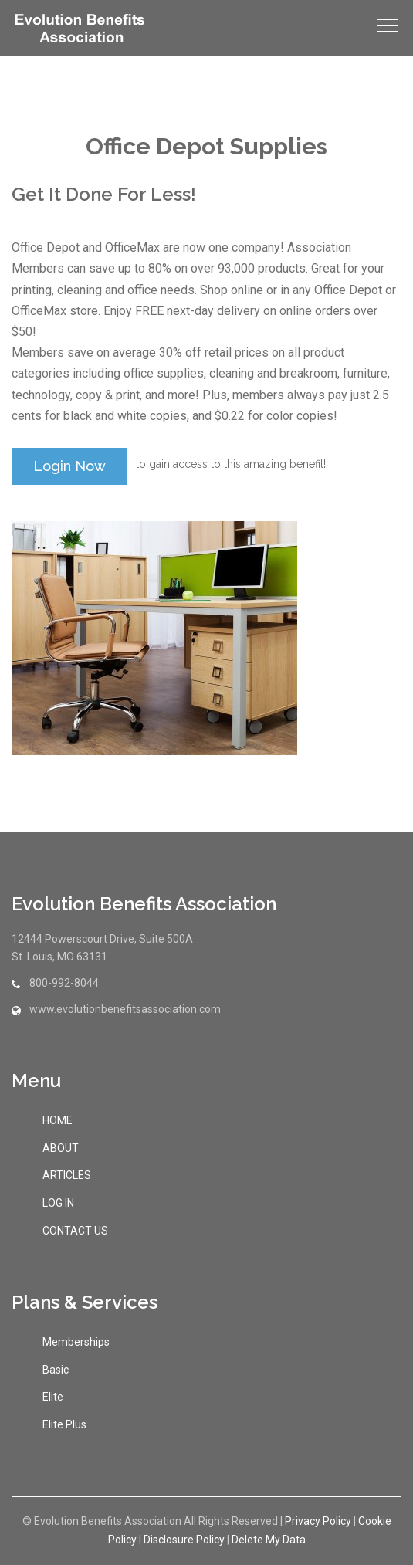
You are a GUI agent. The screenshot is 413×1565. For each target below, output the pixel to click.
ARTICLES (66, 1175)
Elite (52, 1397)
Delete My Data (269, 1539)
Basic (55, 1369)
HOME (57, 1120)
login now (69, 466)
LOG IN (58, 1203)
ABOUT (60, 1148)
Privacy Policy (318, 1521)
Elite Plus (64, 1424)
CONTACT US (75, 1231)
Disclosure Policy (184, 1539)
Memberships (76, 1342)
